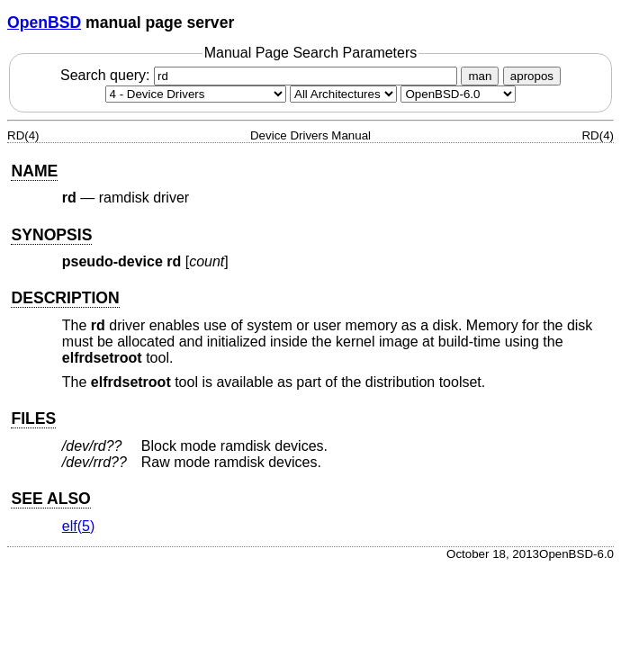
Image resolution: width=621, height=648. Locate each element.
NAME (34, 171)
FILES (33, 419)
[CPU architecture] (343, 94)
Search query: (261, 75)
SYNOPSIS (51, 235)
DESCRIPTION (65, 298)
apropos (532, 76)
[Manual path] (458, 94)
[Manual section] (195, 94)
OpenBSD (44, 23)
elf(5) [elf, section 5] (78, 526)
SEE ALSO (50, 499)
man (479, 76)
